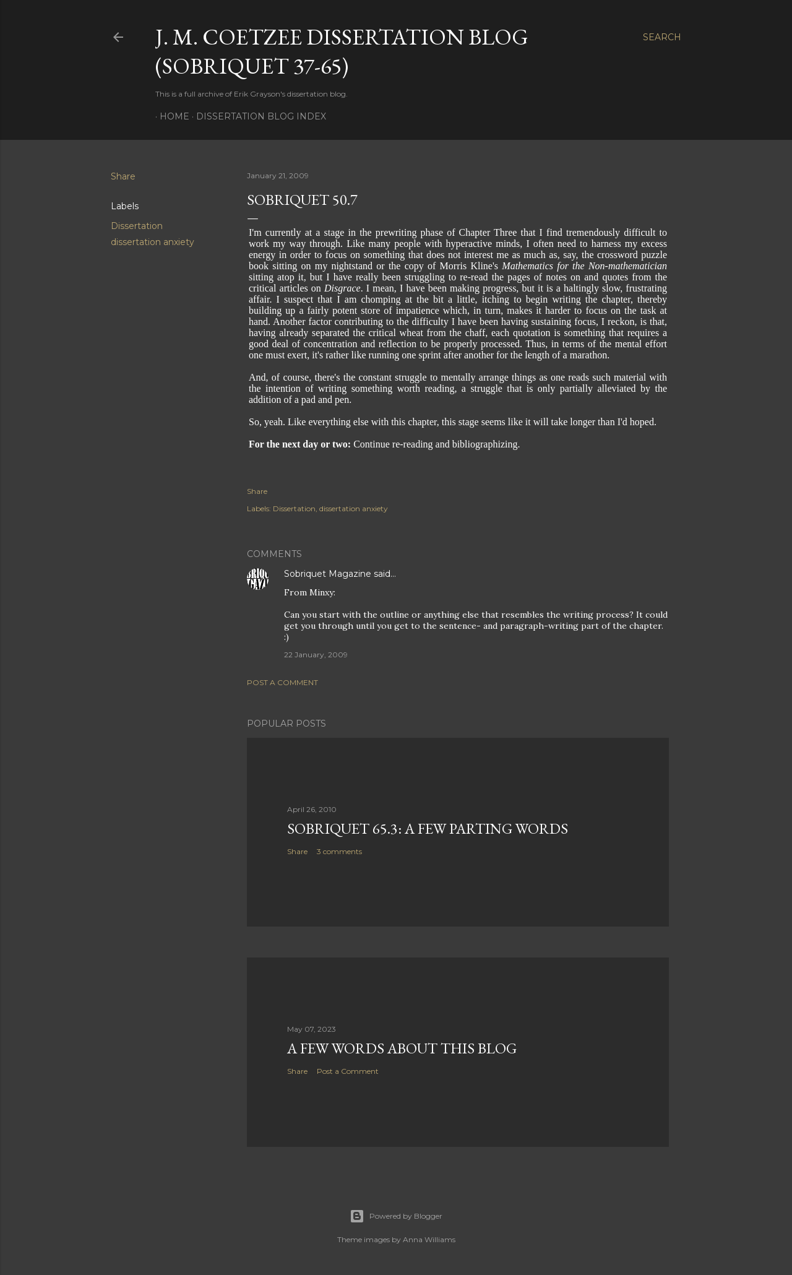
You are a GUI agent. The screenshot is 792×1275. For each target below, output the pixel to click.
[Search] (662, 37)
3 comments (339, 851)
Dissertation (137, 225)
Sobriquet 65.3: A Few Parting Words (427, 828)
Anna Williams (429, 1239)
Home (170, 116)
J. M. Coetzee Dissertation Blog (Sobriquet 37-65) (341, 51)
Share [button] (123, 176)
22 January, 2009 (316, 654)
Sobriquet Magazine (327, 573)
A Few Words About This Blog (402, 1048)
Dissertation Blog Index (257, 116)
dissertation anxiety (152, 242)
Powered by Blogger (396, 1216)
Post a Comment (282, 682)
